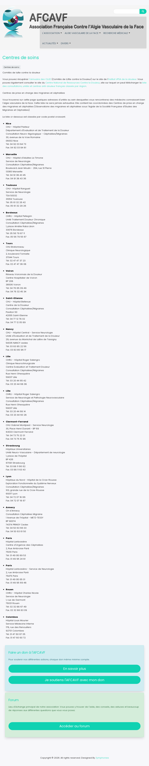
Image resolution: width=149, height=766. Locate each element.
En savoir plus (74, 668)
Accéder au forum (74, 725)
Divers (66, 45)
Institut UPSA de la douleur (122, 78)
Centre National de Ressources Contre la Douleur (72, 82)
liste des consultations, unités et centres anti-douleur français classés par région (74, 84)
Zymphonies (102, 757)
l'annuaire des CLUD (40, 78)
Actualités (50, 45)
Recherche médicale (116, 34)
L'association (52, 34)
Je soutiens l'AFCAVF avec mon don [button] (74, 679)
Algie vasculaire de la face (83, 34)
